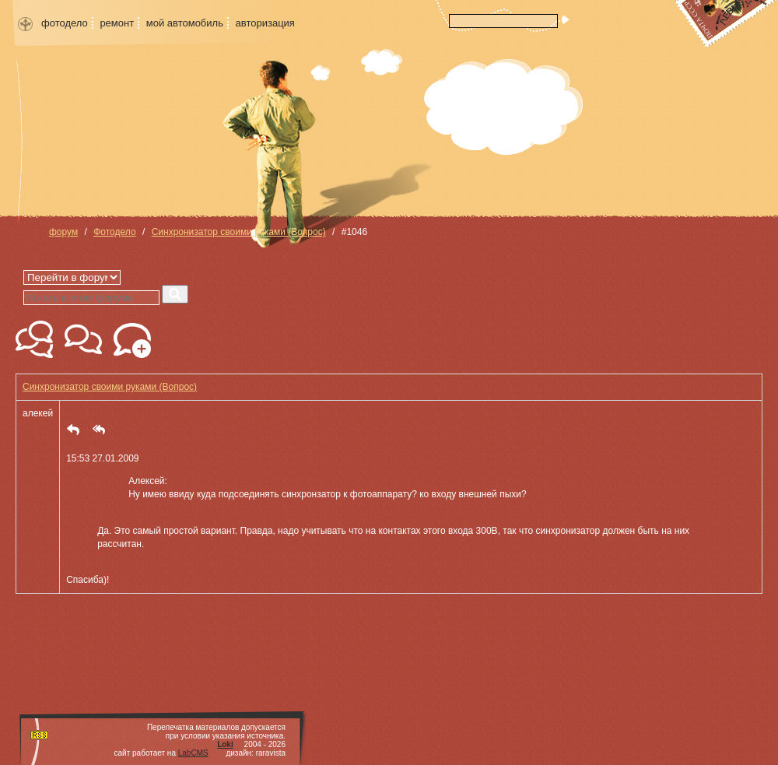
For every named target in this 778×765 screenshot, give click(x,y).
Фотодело (114, 231)
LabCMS (193, 753)
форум (63, 231)
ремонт (117, 23)
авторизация (265, 23)
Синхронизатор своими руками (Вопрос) (239, 231)
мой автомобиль (184, 23)
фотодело (64, 23)
